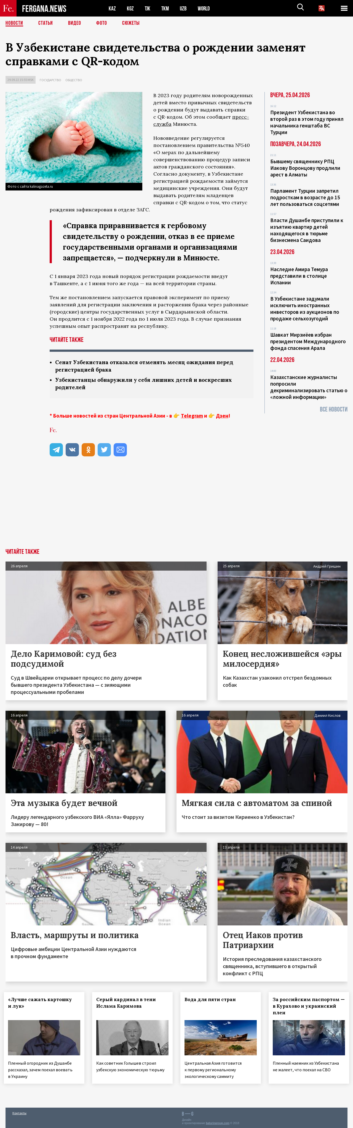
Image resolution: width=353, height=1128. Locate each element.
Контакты (19, 1112)
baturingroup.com (217, 1122)
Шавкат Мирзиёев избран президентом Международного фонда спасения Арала (308, 341)
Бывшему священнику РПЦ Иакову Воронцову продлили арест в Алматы (305, 168)
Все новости (333, 409)
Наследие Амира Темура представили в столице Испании (299, 276)
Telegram (192, 415)
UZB (184, 8)
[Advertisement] (176, 507)
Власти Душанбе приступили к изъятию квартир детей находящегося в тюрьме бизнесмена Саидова (306, 230)
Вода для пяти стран (211, 999)
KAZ (112, 8)
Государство (50, 80)
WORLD (205, 8)
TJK (148, 8)
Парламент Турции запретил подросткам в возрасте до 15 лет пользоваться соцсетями (305, 197)
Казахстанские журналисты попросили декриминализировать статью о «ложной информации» (308, 387)
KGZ (130, 8)
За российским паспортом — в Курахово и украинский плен (308, 1006)
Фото (101, 23)
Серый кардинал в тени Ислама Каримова (127, 1002)
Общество (73, 80)
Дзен (222, 415)
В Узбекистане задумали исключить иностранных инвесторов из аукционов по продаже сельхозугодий (304, 308)
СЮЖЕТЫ (131, 23)
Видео (74, 23)
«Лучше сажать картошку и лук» (42, 1002)
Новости (14, 23)
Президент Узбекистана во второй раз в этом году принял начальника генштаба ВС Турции (307, 122)
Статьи (45, 23)
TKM (166, 8)
